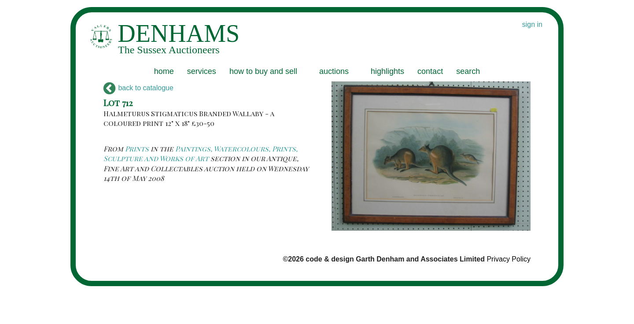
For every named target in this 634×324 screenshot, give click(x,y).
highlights (387, 71)
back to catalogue (138, 88)
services (201, 71)
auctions (334, 71)
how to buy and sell (263, 71)
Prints (137, 148)
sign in (532, 24)
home (164, 71)
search (468, 71)
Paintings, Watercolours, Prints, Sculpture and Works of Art (200, 153)
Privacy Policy (509, 259)
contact (430, 71)
